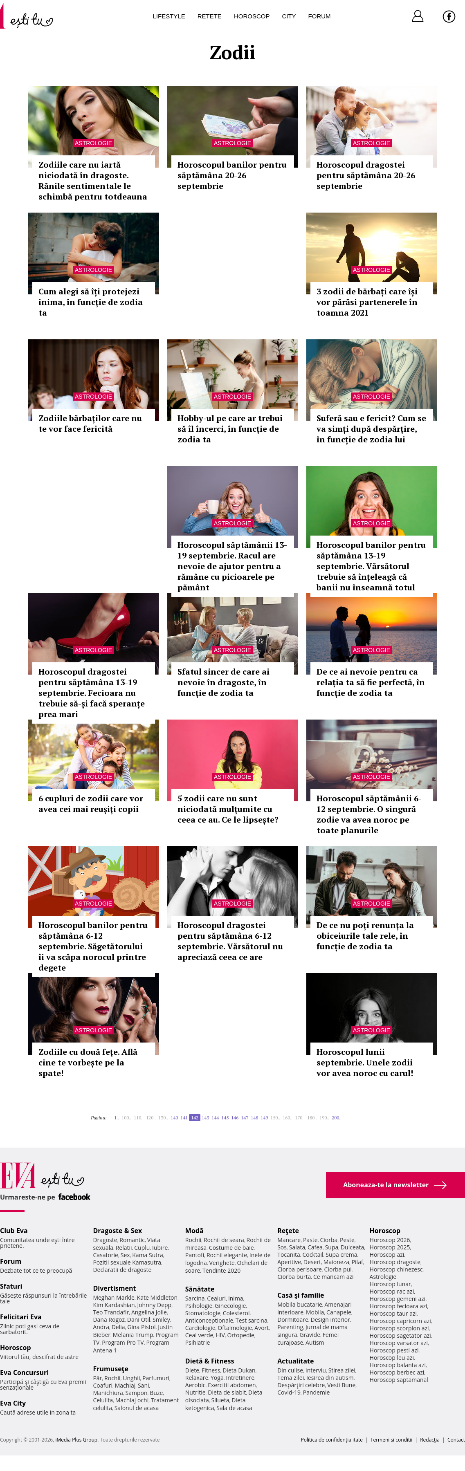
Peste (347, 1240)
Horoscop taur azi (393, 1313)
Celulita (103, 1400)
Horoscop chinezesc (396, 1269)
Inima (235, 1298)
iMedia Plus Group (76, 1439)
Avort (261, 1328)
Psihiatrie (197, 1342)
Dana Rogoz (109, 1319)
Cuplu (142, 1247)
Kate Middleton (157, 1297)
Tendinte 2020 (221, 1270)
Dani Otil (139, 1319)
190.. (324, 1117)
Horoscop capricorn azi (400, 1321)
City (289, 16)
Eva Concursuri (24, 1372)
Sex (125, 1255)
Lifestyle (169, 16)
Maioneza (336, 1262)
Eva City (13, 1403)
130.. (163, 1117)
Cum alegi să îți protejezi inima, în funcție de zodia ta (90, 302)
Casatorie (105, 1255)
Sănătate (200, 1289)
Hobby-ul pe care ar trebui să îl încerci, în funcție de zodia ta (230, 429)
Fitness (211, 1370)
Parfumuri (155, 1378)
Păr (97, 1378)
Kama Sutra (147, 1255)
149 (264, 1117)
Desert (312, 1262)
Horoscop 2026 (390, 1240)
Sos (282, 1247)
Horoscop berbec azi (397, 1372)
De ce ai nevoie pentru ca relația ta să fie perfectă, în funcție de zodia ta (371, 682)
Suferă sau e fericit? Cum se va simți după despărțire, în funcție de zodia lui (371, 429)
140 (174, 1117)
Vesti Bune (341, 1385)
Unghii (131, 1378)
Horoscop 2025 (390, 1247)
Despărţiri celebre (301, 1385)
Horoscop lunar (390, 1284)
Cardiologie (200, 1328)
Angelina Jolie (149, 1312)
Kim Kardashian (114, 1305)
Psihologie (199, 1306)
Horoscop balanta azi (398, 1365)
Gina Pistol (141, 1327)
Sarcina (195, 1298)
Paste (310, 1240)
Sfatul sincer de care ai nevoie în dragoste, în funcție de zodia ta (223, 682)
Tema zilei (290, 1377)
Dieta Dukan (238, 1370)
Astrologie (93, 143)
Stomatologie (202, 1313)
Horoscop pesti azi (394, 1350)
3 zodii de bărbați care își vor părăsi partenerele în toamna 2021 (367, 302)
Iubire (160, 1247)
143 (205, 1117)
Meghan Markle (114, 1297)
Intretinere (240, 1377)
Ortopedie (240, 1335)
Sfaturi (11, 1286)
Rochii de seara (224, 1240)
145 (225, 1117)
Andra (101, 1327)
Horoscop (252, 16)
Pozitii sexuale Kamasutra (127, 1262)
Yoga (217, 1377)
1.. (116, 1117)
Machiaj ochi (131, 1400)
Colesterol (236, 1313)
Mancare (289, 1240)
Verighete (221, 1263)
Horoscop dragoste (395, 1262)
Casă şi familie (300, 1295)
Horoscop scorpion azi (399, 1328)
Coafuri (102, 1385)
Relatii (124, 1247)
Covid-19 (289, 1392)
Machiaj (125, 1385)
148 (254, 1117)
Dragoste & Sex (117, 1230)
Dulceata (352, 1247)
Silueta (220, 1400)
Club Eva (14, 1230)
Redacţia (430, 1439)
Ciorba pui (338, 1269)
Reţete (288, 1230)
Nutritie (195, 1392)
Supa (332, 1247)
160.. (287, 1117)
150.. (275, 1117)
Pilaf (357, 1262)
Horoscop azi (387, 1254)
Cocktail (312, 1254)
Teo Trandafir (111, 1312)
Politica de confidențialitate (332, 1439)
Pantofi (194, 1255)
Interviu (316, 1370)
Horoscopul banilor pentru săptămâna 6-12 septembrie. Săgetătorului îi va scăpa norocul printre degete (93, 946)
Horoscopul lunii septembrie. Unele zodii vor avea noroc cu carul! (365, 1062)
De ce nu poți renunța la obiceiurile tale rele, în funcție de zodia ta (365, 935)
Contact (456, 1439)
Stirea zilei (341, 1370)
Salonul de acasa (137, 1408)
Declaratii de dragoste (122, 1270)
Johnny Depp (154, 1305)
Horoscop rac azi (392, 1291)
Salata (297, 1247)
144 (215, 1117)
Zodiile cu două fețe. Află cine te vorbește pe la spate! (87, 1062)
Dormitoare (292, 1319)
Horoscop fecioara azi (398, 1306)
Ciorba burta (294, 1276)
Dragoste (105, 1240)
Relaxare (197, 1377)
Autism (315, 1342)
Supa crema (341, 1254)
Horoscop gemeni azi (398, 1299)
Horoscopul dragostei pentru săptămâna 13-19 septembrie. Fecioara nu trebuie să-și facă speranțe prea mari (91, 693)
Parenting (290, 1327)
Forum (319, 16)
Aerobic (195, 1385)
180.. (312, 1117)
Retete (210, 16)
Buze (156, 1393)
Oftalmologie (235, 1328)
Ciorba (328, 1240)
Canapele (338, 1312)
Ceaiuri (216, 1298)
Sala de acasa (234, 1408)
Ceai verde (199, 1335)
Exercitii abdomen (232, 1385)
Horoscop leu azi (392, 1357)
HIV (220, 1335)
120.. (151, 1117)
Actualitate (295, 1361)
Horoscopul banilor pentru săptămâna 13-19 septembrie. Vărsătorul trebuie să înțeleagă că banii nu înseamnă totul (371, 566)
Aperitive (289, 1262)
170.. (300, 1117)
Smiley (161, 1319)
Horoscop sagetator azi (400, 1335)
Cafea (315, 1247)
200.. (336, 1117)
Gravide (309, 1335)
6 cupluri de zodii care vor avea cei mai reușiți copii (90, 803)
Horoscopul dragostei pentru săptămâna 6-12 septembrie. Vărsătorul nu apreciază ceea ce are (230, 940)
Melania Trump (133, 1335)
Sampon (137, 1393)
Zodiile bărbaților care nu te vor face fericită (90, 423)
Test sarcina (251, 1320)
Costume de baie (231, 1247)
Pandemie (316, 1392)
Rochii (112, 1378)
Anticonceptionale (209, 1320)
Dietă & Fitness (209, 1361)
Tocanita (288, 1254)
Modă (194, 1230)
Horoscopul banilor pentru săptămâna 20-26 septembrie (232, 175)
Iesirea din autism (330, 1377)
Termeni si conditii (392, 1439)
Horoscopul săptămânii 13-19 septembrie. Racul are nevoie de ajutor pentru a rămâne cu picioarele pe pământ (232, 566)
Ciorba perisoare (299, 1269)
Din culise (290, 1370)
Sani (143, 1385)
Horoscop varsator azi (399, 1343)
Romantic (132, 1240)
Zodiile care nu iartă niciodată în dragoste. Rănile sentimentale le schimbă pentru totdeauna (92, 180)
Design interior (330, 1319)
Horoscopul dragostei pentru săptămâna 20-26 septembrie (366, 175)
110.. (139, 1117)
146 (234, 1117)
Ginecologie (230, 1306)
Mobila (315, 1312)
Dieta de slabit (227, 1392)
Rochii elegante (227, 1255)
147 (244, 1117)
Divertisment (114, 1288)
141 (184, 1117)
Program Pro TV (123, 1342)
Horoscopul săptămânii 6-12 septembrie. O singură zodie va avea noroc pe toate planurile (369, 814)
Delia (118, 1327)
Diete (192, 1370)
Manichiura (108, 1393)
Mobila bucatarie (299, 1304)
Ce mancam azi (333, 1276)
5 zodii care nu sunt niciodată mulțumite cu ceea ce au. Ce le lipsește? (228, 809)
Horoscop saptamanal (399, 1380)
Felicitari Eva (21, 1316)
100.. (126, 1117)
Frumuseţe (110, 1368)
